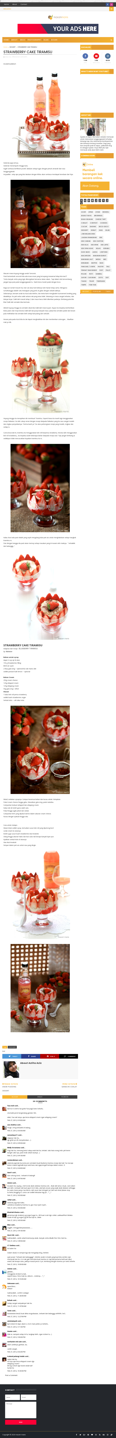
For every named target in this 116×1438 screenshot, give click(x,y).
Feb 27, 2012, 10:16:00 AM (16, 1279)
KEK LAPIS (104, 245)
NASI (101, 263)
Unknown (11, 1283)
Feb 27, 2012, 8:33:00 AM (16, 1131)
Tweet (13, 1056)
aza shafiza (12, 1125)
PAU (108, 267)
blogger (15, 1097)
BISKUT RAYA (86, 216)
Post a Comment (11, 1375)
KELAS (98, 248)
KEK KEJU (84, 245)
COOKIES (103, 223)
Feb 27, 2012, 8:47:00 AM (16, 1178)
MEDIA (98, 259)
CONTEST (94, 223)
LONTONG (104, 252)
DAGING (93, 226)
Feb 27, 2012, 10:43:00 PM (16, 1371)
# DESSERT (12, 1047)
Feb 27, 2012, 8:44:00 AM (16, 1168)
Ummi (9, 1183)
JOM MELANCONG (88, 234)
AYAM (98, 212)
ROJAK (84, 274)
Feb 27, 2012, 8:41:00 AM (16, 1155)
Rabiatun (9, 651)
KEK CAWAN (86, 241)
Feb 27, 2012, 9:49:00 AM (16, 1241)
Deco (22, 40)
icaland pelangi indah (15, 1356)
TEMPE (83, 285)
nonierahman (12, 1160)
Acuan (54, 40)
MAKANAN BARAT (99, 256)
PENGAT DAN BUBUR (89, 270)
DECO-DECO (104, 226)
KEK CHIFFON (98, 241)
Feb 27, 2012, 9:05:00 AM (16, 1220)
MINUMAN (85, 263)
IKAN (101, 230)
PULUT (108, 270)
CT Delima (11, 1245)
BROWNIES (98, 216)
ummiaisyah (12, 1321)
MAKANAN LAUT (87, 259)
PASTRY (101, 267)
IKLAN (107, 230)
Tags (108, 291)
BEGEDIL (106, 212)
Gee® (9, 1172)
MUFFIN (94, 263)
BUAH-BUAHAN (87, 219)
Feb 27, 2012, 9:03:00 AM (16, 1195)
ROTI (91, 274)
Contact (24, 4)
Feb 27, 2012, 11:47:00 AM (16, 1306)
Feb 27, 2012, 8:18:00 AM (16, 1120)
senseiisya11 (12, 1135)
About (14, 4)
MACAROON (85, 256)
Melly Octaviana (13, 1148)
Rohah (9, 1300)
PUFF (101, 270)
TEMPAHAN (101, 281)
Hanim (9, 1331)
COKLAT (84, 223)
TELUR (91, 281)
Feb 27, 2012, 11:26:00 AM (16, 1296)
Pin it (51, 1056)
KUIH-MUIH (85, 252)
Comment (70, 1056)
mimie (10, 1269)
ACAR (83, 212)
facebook (64, 1097)
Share (32, 1056)
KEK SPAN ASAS (87, 248)
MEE (104, 259)
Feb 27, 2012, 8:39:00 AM (16, 1143)
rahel (9, 1200)
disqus (39, 1097)
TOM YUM (92, 285)
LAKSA (95, 252)
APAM (91, 212)
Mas (9, 1225)
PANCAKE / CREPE (88, 267)
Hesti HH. (11, 1235)
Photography (34, 40)
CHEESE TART (101, 219)
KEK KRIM (94, 245)
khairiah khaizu (13, 1212)
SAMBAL (99, 274)
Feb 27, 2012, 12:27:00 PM (16, 1316)
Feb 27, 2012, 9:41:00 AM (16, 1231)
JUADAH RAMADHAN (89, 237)
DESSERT (13, 47)
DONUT (93, 230)
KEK (101, 237)
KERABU (106, 248)
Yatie (9, 1311)
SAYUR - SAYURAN (88, 277)
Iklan (46, 40)
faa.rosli (10, 1106)
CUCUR (84, 226)
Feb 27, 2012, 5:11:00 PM (16, 1327)
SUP (107, 277)
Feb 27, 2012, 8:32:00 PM (16, 1352)
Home (6, 4)
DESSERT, (24, 57)
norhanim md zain (14, 1342)
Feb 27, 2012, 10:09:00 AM (16, 1264)
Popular (97, 291)
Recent (86, 291)
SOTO (101, 277)
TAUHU (84, 281)
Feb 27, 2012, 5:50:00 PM (16, 1337)
